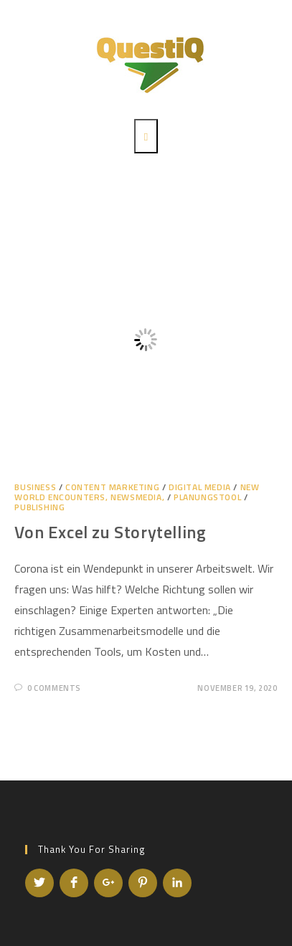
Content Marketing (112, 487)
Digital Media (200, 487)
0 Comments (54, 688)
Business (35, 487)
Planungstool (207, 497)
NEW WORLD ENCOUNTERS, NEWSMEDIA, (136, 492)
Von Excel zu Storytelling (110, 532)
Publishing (39, 507)
